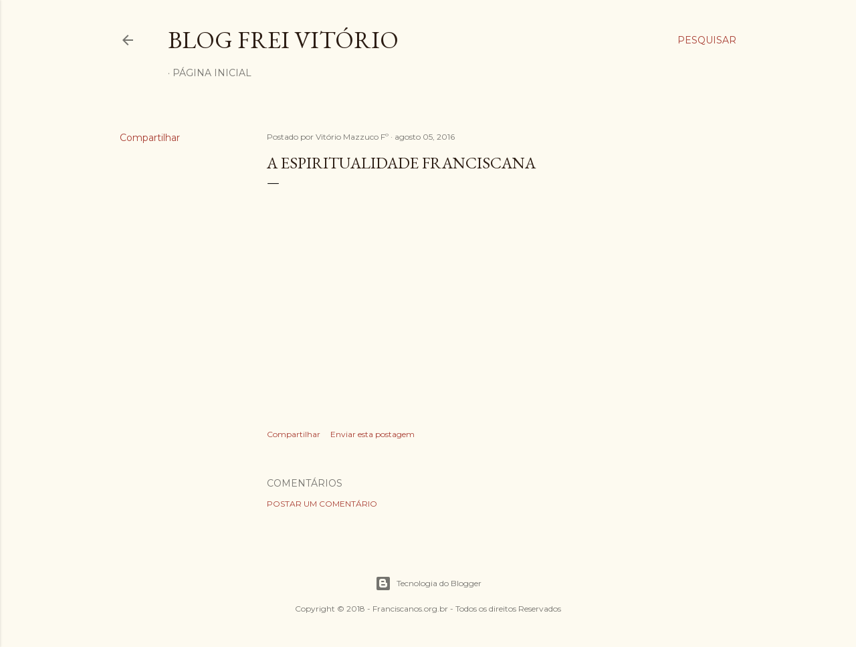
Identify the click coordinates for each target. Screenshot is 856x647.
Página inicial (212, 73)
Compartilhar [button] (150, 138)
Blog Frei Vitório (283, 39)
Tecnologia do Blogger (428, 583)
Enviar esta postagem (372, 434)
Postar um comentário (322, 504)
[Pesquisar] (706, 40)
